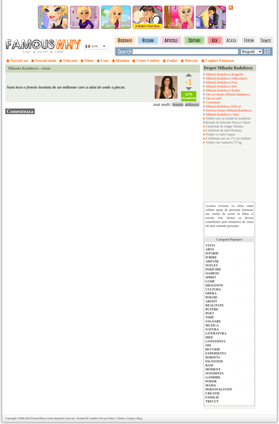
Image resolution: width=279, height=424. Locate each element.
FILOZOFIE (214, 361)
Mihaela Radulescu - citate (29, 68)
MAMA (210, 385)
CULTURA (213, 289)
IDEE (209, 337)
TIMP (209, 317)
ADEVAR (212, 261)
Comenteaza (20, 111)
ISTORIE (212, 253)
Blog (139, 418)
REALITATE (214, 305)
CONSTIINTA (215, 341)
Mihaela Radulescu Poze (221, 82)
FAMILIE (212, 397)
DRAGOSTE (214, 285)
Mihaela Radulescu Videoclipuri (226, 78)
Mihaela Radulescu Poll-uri (223, 106)
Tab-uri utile (213, 98)
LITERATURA (215, 333)
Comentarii (212, 102)
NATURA (212, 329)
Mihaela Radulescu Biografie (224, 74)
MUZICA (212, 325)
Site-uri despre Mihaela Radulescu (227, 94)
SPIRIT (210, 277)
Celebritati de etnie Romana (223, 130)
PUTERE (211, 309)
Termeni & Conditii (87, 418)
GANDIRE (213, 377)
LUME (210, 281)
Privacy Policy (107, 418)
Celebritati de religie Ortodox (224, 126)
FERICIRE (213, 269)
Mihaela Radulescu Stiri (221, 86)
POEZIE (211, 297)
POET (209, 313)
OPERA (211, 293)
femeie (178, 104)
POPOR (211, 381)
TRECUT (212, 401)
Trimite (121, 418)
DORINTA (212, 357)
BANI (209, 365)
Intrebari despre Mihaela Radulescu (228, 110)
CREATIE (212, 393)
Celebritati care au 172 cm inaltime (228, 138)
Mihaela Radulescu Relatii (222, 90)
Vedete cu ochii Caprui (220, 134)
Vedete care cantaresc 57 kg (223, 142)
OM (208, 345)
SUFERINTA (214, 373)
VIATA (210, 245)
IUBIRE (211, 257)
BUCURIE (212, 349)
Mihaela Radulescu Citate (222, 114)
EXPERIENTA (215, 353)
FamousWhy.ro (39, 418)
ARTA (209, 249)
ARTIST (211, 301)
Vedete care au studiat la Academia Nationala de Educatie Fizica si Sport (226, 120)
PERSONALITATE (218, 389)
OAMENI (212, 273)
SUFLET (211, 265)
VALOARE (213, 321)
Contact (131, 418)
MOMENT (213, 369)
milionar (192, 104)
